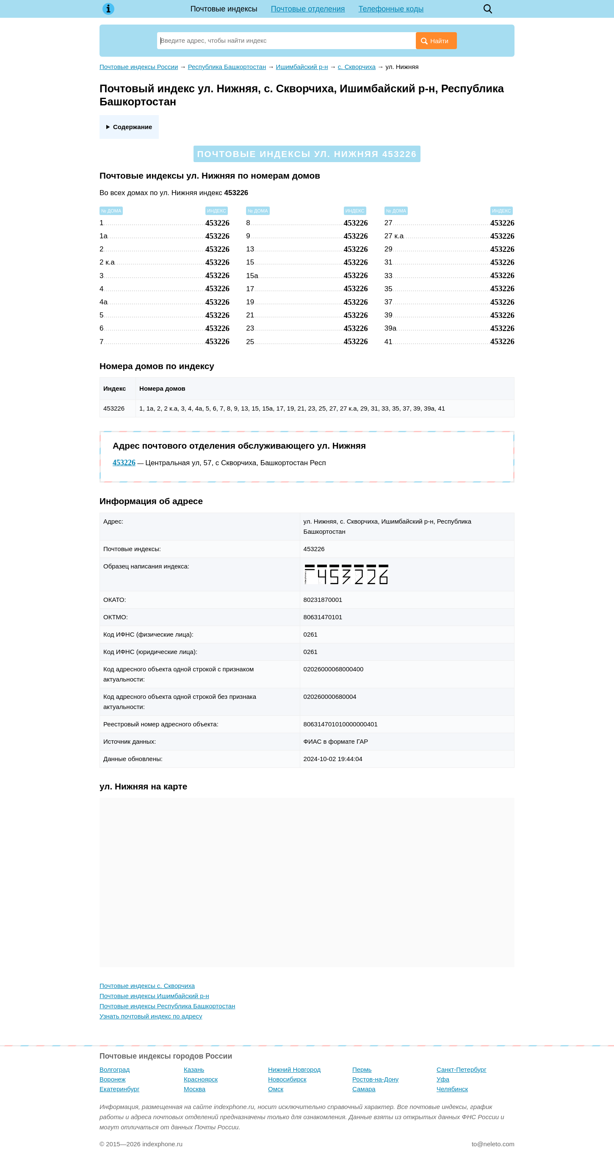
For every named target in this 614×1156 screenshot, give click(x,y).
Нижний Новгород (294, 1069)
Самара (364, 1089)
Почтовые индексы (224, 9)
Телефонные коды (391, 9)
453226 (124, 462)
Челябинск (452, 1089)
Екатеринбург (119, 1089)
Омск (275, 1089)
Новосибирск (287, 1079)
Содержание (132, 126)
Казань (194, 1069)
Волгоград (115, 1069)
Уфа (443, 1079)
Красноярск (201, 1079)
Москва (194, 1089)
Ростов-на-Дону (375, 1079)
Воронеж (113, 1079)
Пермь (362, 1069)
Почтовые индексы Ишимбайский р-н (154, 995)
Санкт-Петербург (462, 1069)
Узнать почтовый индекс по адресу (151, 1016)
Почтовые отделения (308, 9)
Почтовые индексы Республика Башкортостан (167, 1006)
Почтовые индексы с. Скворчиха (147, 985)
